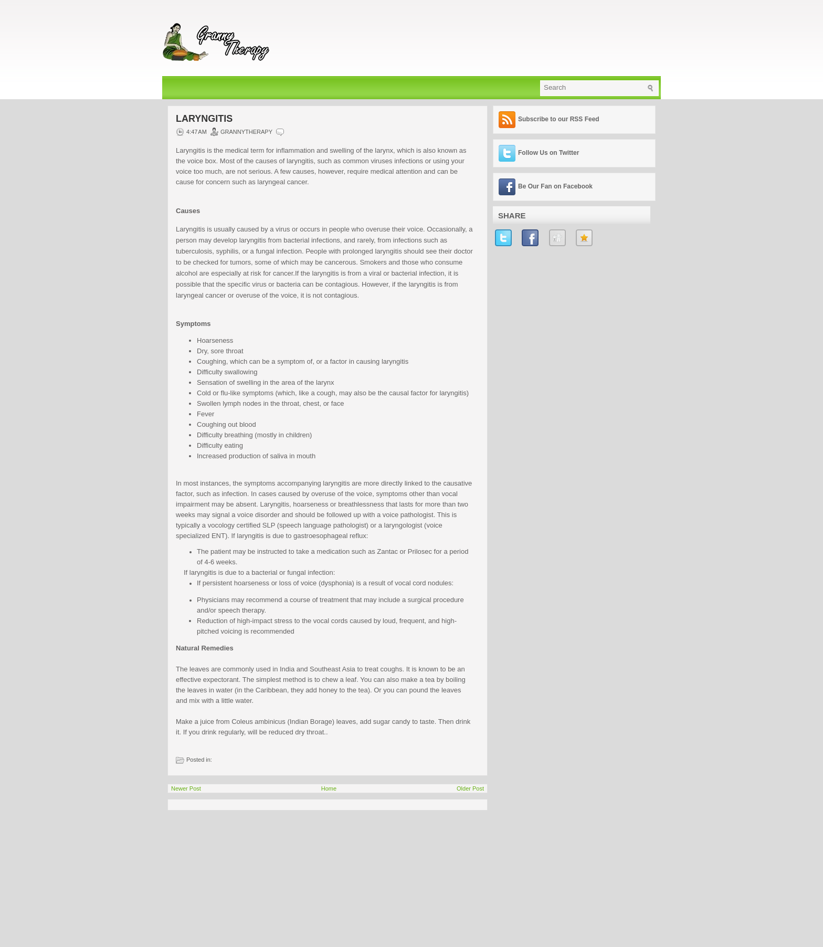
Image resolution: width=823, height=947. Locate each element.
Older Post (470, 788)
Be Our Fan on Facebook (555, 186)
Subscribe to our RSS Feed (558, 119)
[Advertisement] (246, 876)
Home (328, 788)
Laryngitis (204, 118)
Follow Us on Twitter (548, 152)
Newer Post (186, 788)
